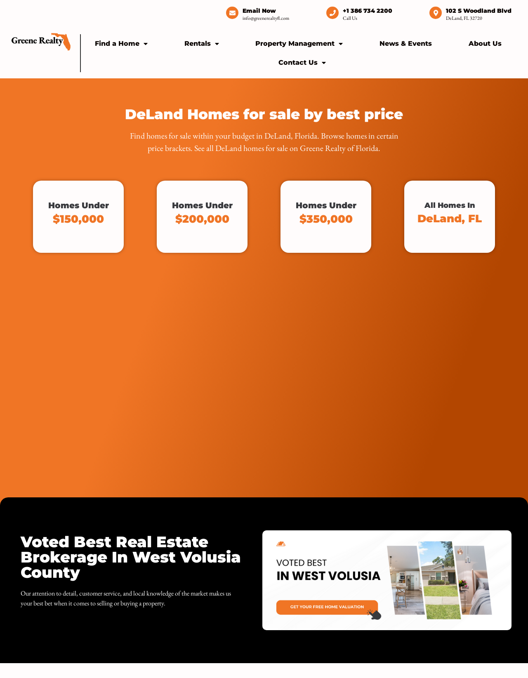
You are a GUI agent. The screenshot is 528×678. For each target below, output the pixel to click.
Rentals (201, 43)
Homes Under (78, 213)
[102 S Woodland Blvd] (435, 13)
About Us (485, 43)
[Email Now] (232, 13)
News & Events (406, 43)
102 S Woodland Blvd (479, 10)
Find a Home (121, 43)
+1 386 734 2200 (367, 10)
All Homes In (449, 213)
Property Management (299, 43)
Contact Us (302, 62)
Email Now (259, 10)
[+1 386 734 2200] (332, 13)
